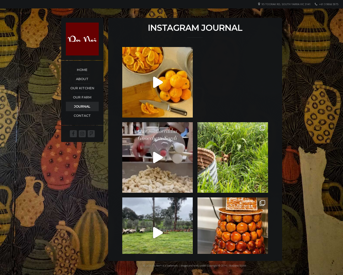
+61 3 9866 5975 (328, 4)
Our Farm (82, 97)
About (82, 79)
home (82, 70)
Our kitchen (82, 88)
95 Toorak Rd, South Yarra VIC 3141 (286, 4)
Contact (82, 116)
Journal (82, 106)
